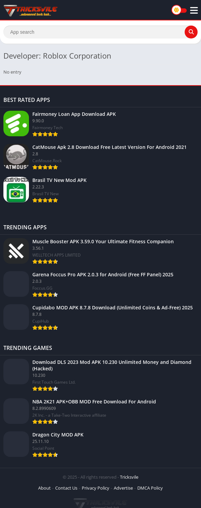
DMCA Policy (150, 488)
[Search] (100, 32)
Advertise (123, 488)
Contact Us (66, 488)
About (44, 488)
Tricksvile (129, 477)
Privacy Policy (95, 488)
